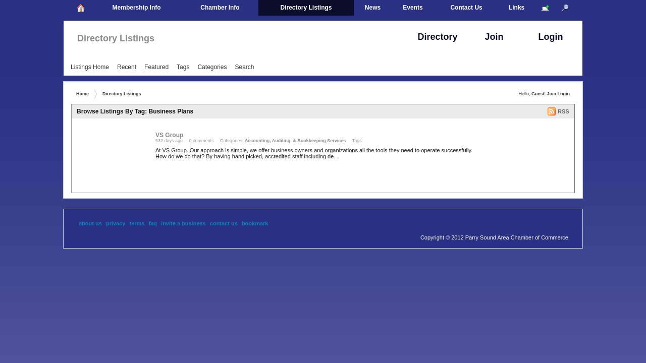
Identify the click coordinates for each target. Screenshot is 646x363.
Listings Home (90, 67)
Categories (212, 67)
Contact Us (224, 223)
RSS (563, 111)
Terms (137, 223)
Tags (183, 67)
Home (82, 93)
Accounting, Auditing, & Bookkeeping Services (295, 140)
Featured (156, 67)
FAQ (153, 223)
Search (244, 67)
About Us (90, 223)
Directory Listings (115, 38)
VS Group (169, 135)
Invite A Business (183, 223)
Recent (126, 67)
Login (564, 93)
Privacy (116, 223)
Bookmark (255, 223)
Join (551, 93)
